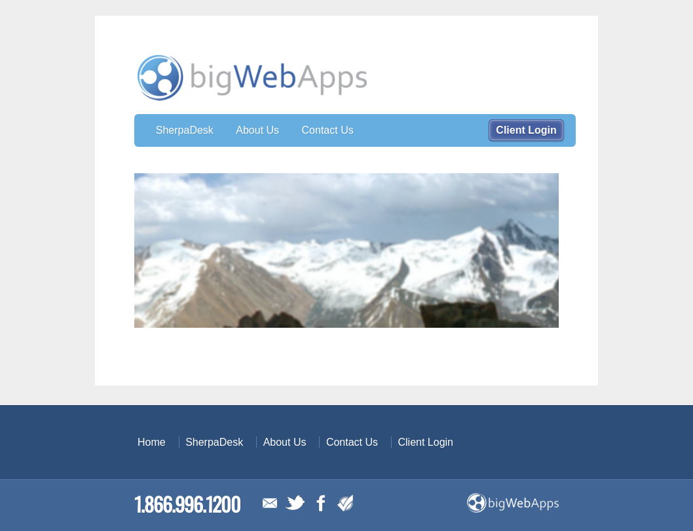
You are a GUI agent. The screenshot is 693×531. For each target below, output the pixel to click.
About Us (257, 130)
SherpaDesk (185, 130)
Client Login (526, 130)
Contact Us (328, 130)
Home (152, 442)
